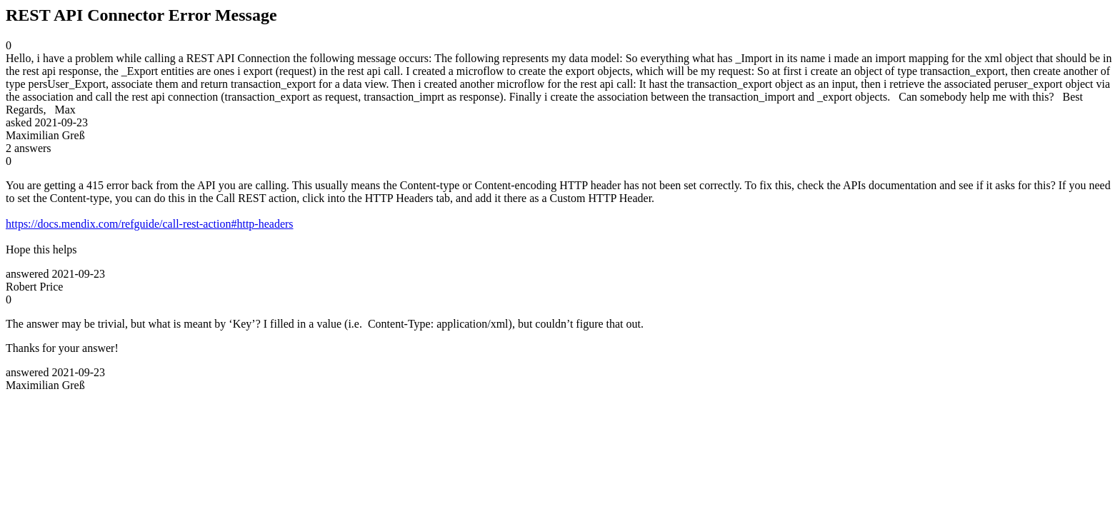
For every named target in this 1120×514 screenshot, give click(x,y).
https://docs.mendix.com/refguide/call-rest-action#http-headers (150, 224)
